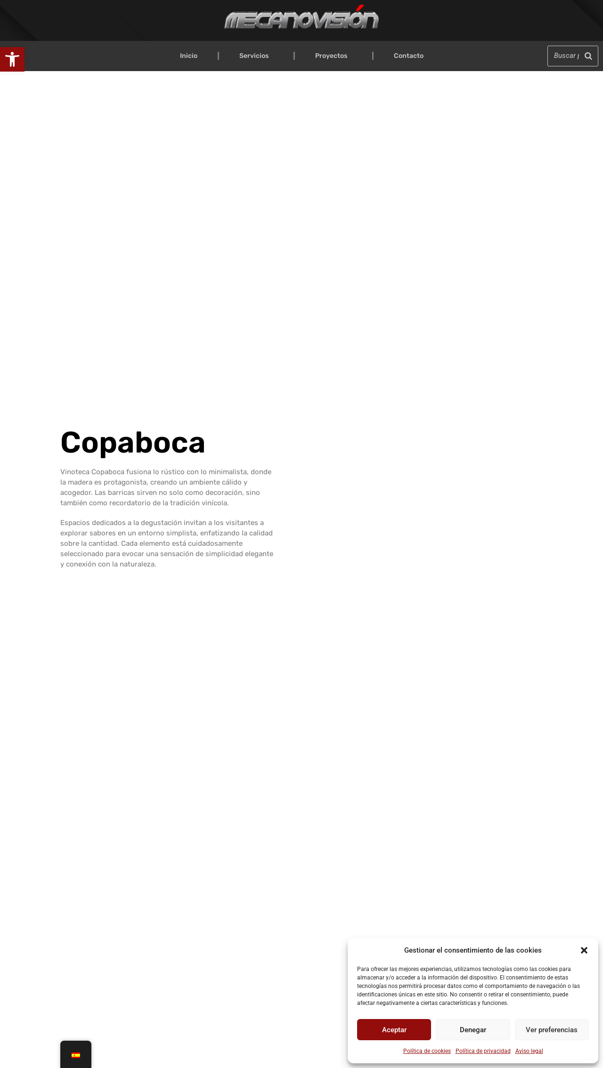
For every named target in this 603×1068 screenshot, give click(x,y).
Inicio (188, 56)
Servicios (256, 56)
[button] (12, 59)
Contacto (409, 56)
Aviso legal (529, 1051)
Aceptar (394, 1030)
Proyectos (333, 56)
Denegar (473, 1030)
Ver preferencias (552, 1030)
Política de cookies (427, 1051)
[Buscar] (588, 55)
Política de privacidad (483, 1051)
